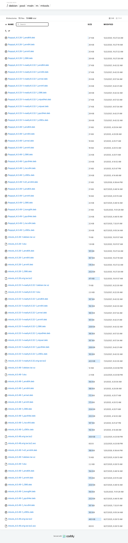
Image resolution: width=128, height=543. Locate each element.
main (30, 5)
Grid (119, 18)
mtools (44, 5)
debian (13, 5)
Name (11, 24)
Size (90, 24)
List (111, 18)
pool (22, 5)
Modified (108, 24)
